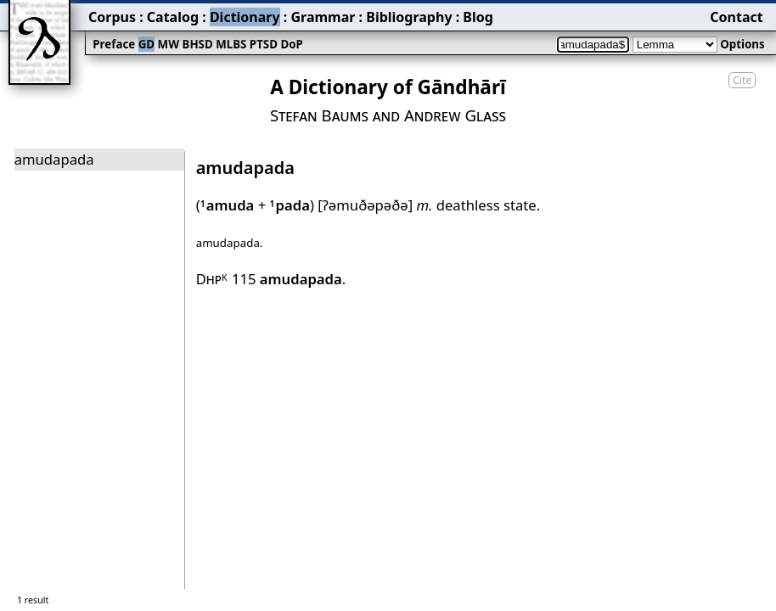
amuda (227, 205)
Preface (114, 44)
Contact (736, 17)
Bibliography (409, 17)
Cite (742, 80)
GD (146, 44)
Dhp (212, 279)
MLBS (231, 44)
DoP (291, 44)
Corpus (112, 17)
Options (742, 44)
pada (290, 205)
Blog (478, 17)
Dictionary (245, 17)
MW (168, 44)
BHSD (198, 44)
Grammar (322, 17)
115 (287, 279)
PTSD (264, 44)
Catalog (173, 17)
